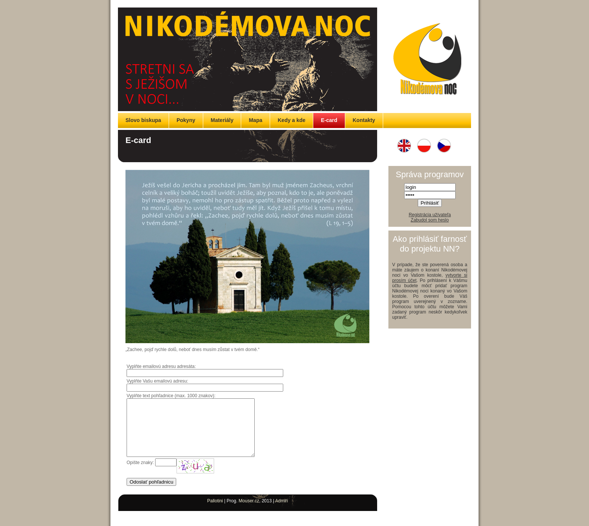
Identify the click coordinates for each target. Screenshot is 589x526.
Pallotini (215, 512)
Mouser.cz (249, 512)
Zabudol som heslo (430, 220)
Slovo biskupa (143, 120)
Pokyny (186, 120)
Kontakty (364, 120)
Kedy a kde (291, 120)
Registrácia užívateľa (430, 214)
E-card (329, 120)
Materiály (222, 120)
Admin (281, 512)
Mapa (255, 120)
